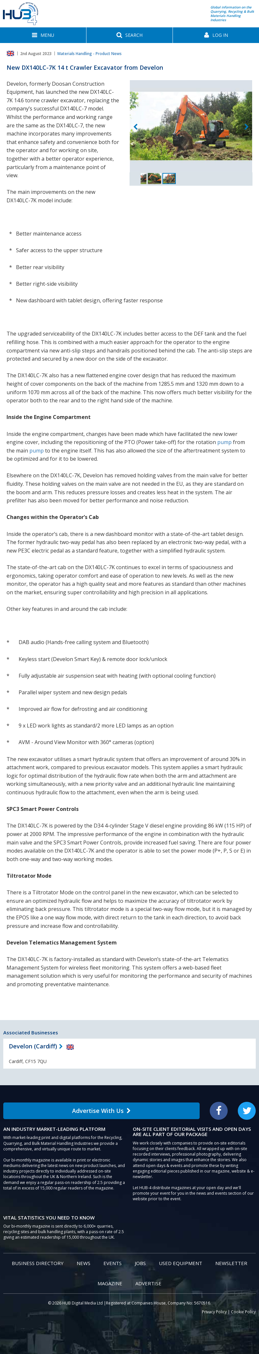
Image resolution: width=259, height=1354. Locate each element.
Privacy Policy (214, 1312)
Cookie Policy (243, 1312)
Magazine (110, 1283)
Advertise (148, 1283)
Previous (135, 127)
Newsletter (231, 1263)
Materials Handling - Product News (89, 53)
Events (112, 1263)
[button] (43, 35)
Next (246, 127)
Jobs (140, 1263)
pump (224, 442)
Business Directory (38, 1263)
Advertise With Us (101, 1111)
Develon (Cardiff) (33, 1046)
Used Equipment (180, 1263)
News (83, 1263)
